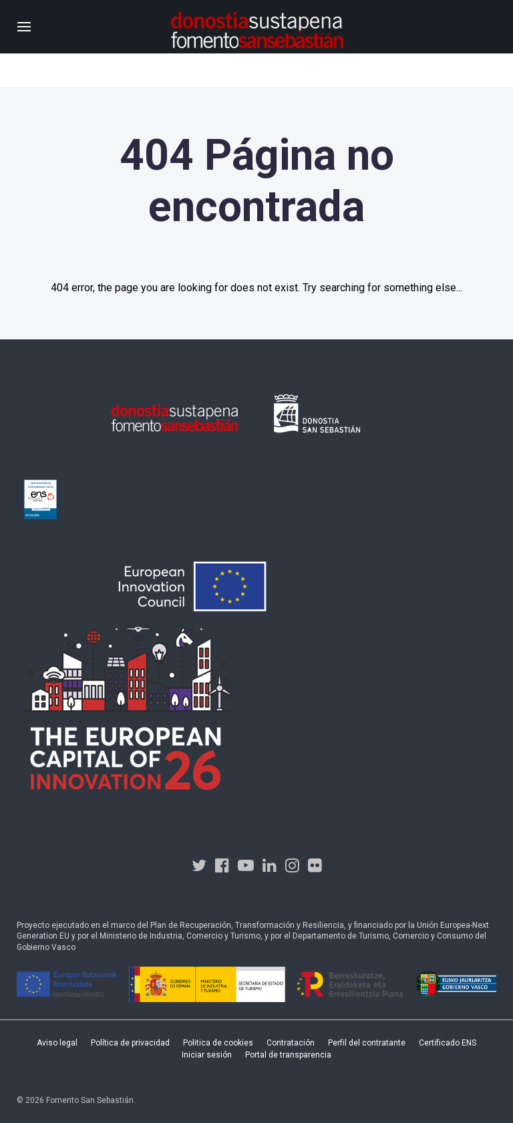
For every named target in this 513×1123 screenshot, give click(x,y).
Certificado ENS (447, 1043)
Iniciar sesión (207, 1055)
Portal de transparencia (288, 1055)
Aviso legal (57, 1043)
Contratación (291, 1043)
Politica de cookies (218, 1043)
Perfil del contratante (366, 1043)
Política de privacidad (130, 1043)
